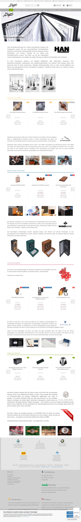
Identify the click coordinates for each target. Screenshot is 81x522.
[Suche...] (38, 5)
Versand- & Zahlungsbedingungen (60, 509)
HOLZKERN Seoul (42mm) (17, 297)
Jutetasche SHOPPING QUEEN (17, 185)
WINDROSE (38, 10)
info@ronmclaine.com (45, 466)
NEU (11, 10)
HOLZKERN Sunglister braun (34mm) (63, 112)
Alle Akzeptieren (72, 512)
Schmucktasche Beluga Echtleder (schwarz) (40, 368)
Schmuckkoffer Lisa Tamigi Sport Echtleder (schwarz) (40, 298)
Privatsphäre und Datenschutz (13, 482)
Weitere (69, 10)
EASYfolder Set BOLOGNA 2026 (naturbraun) (63, 186)
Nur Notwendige (72, 516)
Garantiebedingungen (39, 1)
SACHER (32, 10)
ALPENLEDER (52, 10)
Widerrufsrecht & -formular (13, 479)
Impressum (48, 1)
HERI (64, 10)
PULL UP (45, 10)
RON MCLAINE (17, 10)
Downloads (20, 1)
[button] (5, 26)
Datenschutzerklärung (24, 516)
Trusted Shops (10, 474)
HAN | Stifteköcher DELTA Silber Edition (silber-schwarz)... (63, 368)
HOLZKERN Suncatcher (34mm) (17, 112)
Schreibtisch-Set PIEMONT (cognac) (40, 185)
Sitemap (55, 1)
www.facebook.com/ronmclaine (57, 466)
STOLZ (59, 10)
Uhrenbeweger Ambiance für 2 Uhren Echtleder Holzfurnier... (17, 368)
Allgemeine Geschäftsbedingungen (14, 481)
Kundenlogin (70, 1)
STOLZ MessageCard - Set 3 (63, 297)
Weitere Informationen (72, 519)
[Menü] (79, 508)
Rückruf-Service (11, 484)
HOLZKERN (25, 10)
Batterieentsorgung (29, 1)
